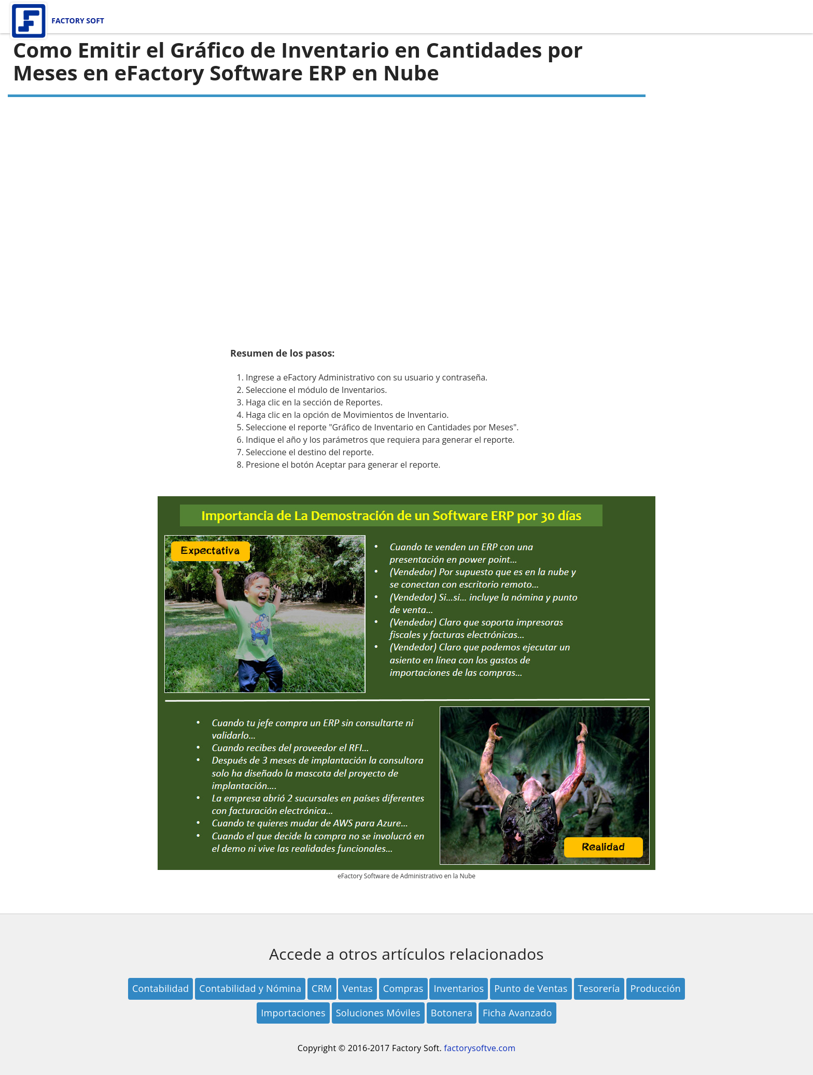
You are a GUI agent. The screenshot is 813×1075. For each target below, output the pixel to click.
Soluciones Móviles (378, 1012)
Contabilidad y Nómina (250, 988)
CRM (322, 988)
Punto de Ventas (531, 988)
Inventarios (458, 988)
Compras (403, 988)
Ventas (357, 988)
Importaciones (293, 1012)
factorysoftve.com (479, 1048)
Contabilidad (160, 988)
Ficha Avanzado (517, 1012)
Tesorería (599, 988)
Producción (655, 988)
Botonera (451, 1012)
